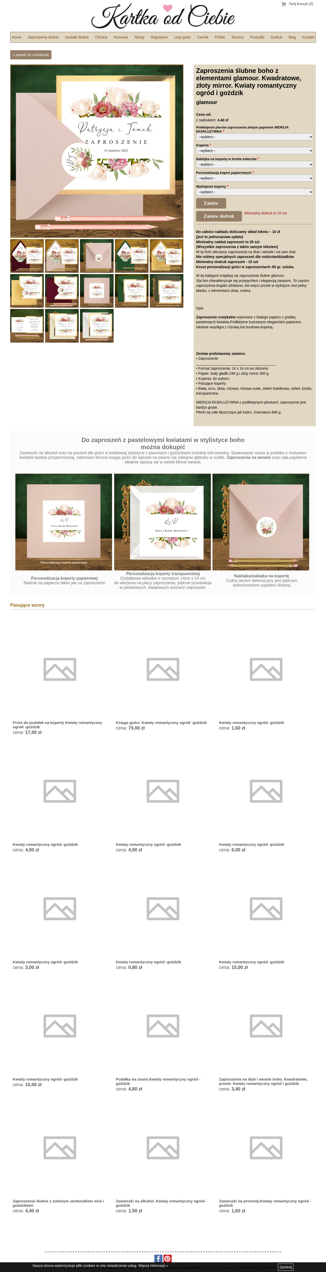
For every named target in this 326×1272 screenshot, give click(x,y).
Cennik (202, 37)
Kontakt (308, 37)
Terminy (237, 37)
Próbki (220, 37)
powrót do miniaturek (32, 55)
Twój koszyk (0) (301, 4)
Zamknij (285, 1267)
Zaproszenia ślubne (43, 37)
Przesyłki (257, 37)
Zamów (211, 203)
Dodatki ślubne (77, 37)
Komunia (121, 37)
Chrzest (101, 37)
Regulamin (159, 37)
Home (16, 37)
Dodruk (276, 37)
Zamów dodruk (219, 216)
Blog (292, 37)
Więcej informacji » (153, 1266)
